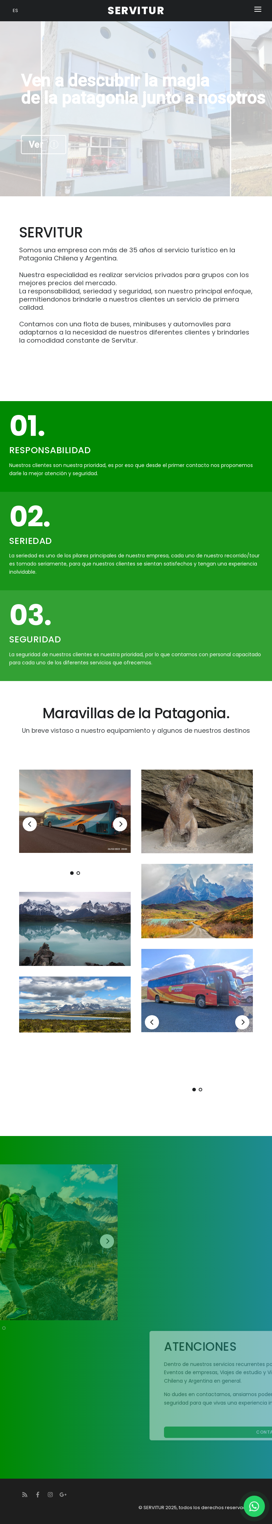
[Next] (120, 824)
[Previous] (30, 824)
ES (15, 10)
